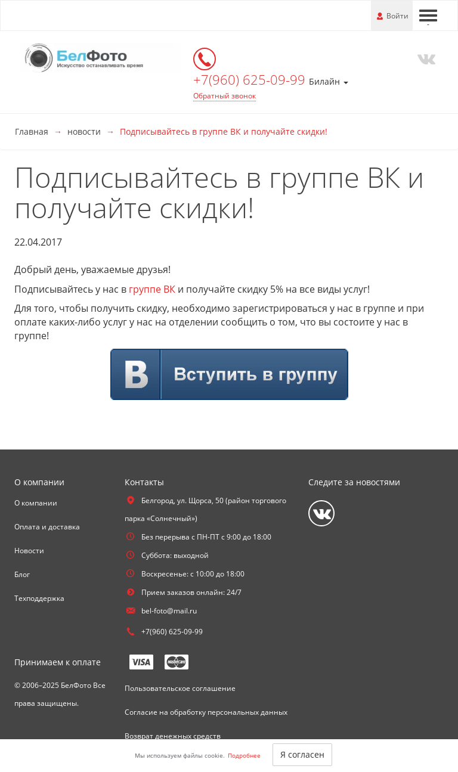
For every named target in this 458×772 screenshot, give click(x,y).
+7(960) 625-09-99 (251, 79)
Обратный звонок (224, 96)
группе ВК (152, 289)
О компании (35, 503)
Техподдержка (39, 598)
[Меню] (428, 15)
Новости (29, 550)
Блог (22, 574)
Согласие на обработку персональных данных (206, 712)
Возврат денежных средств (173, 736)
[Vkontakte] (424, 58)
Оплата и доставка (47, 527)
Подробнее (244, 755)
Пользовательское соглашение (180, 688)
